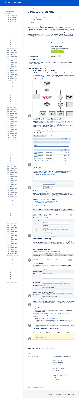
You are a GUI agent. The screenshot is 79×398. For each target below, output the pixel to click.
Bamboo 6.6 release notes (11, 107)
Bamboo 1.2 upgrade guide (11, 274)
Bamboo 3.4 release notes (11, 217)
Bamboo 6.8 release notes (11, 99)
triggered (62, 121)
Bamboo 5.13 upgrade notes (11, 145)
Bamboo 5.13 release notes (11, 143)
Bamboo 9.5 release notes (11, 42)
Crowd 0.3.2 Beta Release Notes (59, 368)
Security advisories (10, 11)
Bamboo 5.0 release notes (11, 194)
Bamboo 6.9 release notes (11, 95)
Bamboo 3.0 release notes (11, 233)
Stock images (43, 193)
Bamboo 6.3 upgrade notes (11, 121)
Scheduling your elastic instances (49, 247)
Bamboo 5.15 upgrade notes (11, 137)
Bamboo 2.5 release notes (11, 245)
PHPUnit (61, 265)
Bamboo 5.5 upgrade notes (11, 176)
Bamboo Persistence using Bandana (49, 318)
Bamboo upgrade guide (36, 19)
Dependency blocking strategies (48, 78)
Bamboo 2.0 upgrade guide (11, 270)
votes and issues (64, 55)
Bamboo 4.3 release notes (11, 202)
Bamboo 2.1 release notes (11, 265)
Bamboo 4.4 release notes (11, 198)
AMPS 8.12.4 (55, 377)
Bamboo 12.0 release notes (11, 19)
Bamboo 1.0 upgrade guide (11, 282)
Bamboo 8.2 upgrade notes (11, 70)
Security (64, 394)
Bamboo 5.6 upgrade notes (11, 172)
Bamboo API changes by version (59, 375)
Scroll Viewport (40, 387)
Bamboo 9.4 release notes (11, 46)
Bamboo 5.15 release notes (11, 135)
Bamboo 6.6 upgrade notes (11, 109)
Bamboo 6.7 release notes (11, 103)
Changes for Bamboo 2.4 (57, 360)
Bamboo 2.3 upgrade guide (11, 259)
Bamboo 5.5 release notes (11, 174)
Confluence (34, 387)
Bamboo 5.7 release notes (11, 166)
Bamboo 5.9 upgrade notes (11, 160)
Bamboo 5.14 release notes (11, 139)
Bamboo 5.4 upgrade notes (11, 180)
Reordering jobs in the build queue (49, 128)
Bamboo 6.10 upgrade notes (11, 93)
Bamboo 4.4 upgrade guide (11, 200)
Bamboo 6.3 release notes (11, 119)
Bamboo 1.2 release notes (11, 272)
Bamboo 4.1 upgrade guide (11, 211)
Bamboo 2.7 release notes (11, 237)
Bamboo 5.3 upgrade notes (11, 184)
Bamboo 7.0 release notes (11, 88)
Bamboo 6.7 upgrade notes (11, 105)
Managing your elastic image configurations (44, 202)
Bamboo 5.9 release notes (11, 158)
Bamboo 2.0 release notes (11, 268)
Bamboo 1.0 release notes (11, 280)
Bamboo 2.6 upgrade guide (11, 243)
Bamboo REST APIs (46, 306)
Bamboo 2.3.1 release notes (13, 255)
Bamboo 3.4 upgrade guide (11, 219)
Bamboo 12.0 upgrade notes (11, 21)
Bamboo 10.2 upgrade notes (11, 29)
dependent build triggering (56, 74)
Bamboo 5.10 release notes (11, 154)
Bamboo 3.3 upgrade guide (11, 223)
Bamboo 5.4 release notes (11, 178)
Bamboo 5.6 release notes (11, 170)
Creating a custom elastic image (48, 201)
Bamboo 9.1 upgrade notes (11, 62)
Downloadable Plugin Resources (63, 325)
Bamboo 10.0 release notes (11, 34)
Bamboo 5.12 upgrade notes (11, 149)
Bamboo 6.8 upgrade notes (11, 101)
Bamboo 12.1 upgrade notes (11, 17)
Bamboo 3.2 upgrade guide (11, 227)
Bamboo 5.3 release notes (11, 182)
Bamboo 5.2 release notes (11, 186)
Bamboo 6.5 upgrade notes (11, 113)
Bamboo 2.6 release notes (11, 241)
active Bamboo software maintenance (57, 38)
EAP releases (8, 13)
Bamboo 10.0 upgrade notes (11, 36)
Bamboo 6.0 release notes (11, 131)
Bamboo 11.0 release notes (11, 23)
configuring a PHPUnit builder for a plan (50, 269)
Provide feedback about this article (49, 348)
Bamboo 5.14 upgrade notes (11, 141)
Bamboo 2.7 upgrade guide (11, 239)
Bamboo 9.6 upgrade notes (11, 40)
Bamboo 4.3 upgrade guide (11, 204)
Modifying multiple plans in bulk (48, 174)
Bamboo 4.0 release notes (11, 213)
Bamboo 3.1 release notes (11, 229)
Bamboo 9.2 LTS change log (11, 58)
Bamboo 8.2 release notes (11, 68)
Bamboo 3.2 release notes (11, 225)
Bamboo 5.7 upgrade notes (11, 168)
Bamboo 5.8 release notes (11, 162)
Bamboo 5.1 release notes (11, 190)
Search (68, 3)
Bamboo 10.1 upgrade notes (11, 32)
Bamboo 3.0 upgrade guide (11, 235)
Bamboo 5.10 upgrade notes (11, 156)
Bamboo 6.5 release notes (11, 111)
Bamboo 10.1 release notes (11, 31)
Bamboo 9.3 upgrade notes (11, 52)
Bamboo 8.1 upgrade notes (11, 74)
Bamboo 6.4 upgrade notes (11, 117)
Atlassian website (47, 62)
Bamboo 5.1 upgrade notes (11, 192)
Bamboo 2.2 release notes (11, 261)
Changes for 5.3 (55, 379)
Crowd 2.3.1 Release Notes (57, 362)
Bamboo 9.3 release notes (11, 50)
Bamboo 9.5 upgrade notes (11, 44)
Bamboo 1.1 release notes (11, 276)
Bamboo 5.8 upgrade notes (11, 164)
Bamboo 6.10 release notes (11, 91)
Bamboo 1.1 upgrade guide (11, 278)
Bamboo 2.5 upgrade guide (11, 247)
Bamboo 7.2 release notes (11, 80)
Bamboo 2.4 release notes (11, 249)
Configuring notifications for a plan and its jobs (44, 130)
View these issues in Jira (41, 337)
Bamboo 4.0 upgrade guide (11, 215)
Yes (37, 348)
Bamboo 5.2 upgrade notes (11, 188)
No (39, 348)
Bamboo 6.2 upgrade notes (11, 125)
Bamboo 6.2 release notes (11, 123)
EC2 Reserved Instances (45, 197)
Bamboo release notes (9, 7)
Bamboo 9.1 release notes (11, 60)
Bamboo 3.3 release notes (11, 221)
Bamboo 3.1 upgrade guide (11, 231)
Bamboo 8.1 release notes (11, 72)
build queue (52, 121)
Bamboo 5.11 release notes (11, 150)
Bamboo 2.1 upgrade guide (11, 266)
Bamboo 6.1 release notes (11, 127)
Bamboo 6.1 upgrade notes (11, 129)
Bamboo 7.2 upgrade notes (11, 82)
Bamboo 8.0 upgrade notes (11, 78)
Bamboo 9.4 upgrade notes (11, 48)
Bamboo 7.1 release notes (11, 84)
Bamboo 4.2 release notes (11, 206)
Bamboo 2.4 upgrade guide (11, 251)
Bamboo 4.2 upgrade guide (11, 208)
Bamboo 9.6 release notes (11, 38)
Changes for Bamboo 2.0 (57, 372)
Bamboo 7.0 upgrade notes (11, 90)
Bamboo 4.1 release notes (11, 209)
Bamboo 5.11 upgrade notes (11, 152)
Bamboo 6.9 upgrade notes (11, 97)
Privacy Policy (51, 394)
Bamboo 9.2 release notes (11, 54)
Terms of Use (58, 394)
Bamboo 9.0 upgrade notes (11, 66)
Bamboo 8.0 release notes (11, 76)
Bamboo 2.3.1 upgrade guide (12, 257)
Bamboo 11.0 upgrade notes (11, 25)
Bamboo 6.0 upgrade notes (11, 133)
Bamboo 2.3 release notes (11, 253)
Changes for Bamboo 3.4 (57, 370)
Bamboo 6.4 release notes (11, 115)
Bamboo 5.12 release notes (11, 147)
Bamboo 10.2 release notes (11, 27)
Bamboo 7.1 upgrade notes (11, 86)
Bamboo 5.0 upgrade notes (11, 196)
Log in (72, 2)
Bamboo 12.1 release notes (11, 15)
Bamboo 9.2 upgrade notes (11, 56)
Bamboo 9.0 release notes (11, 64)
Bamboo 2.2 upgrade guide (11, 263)
